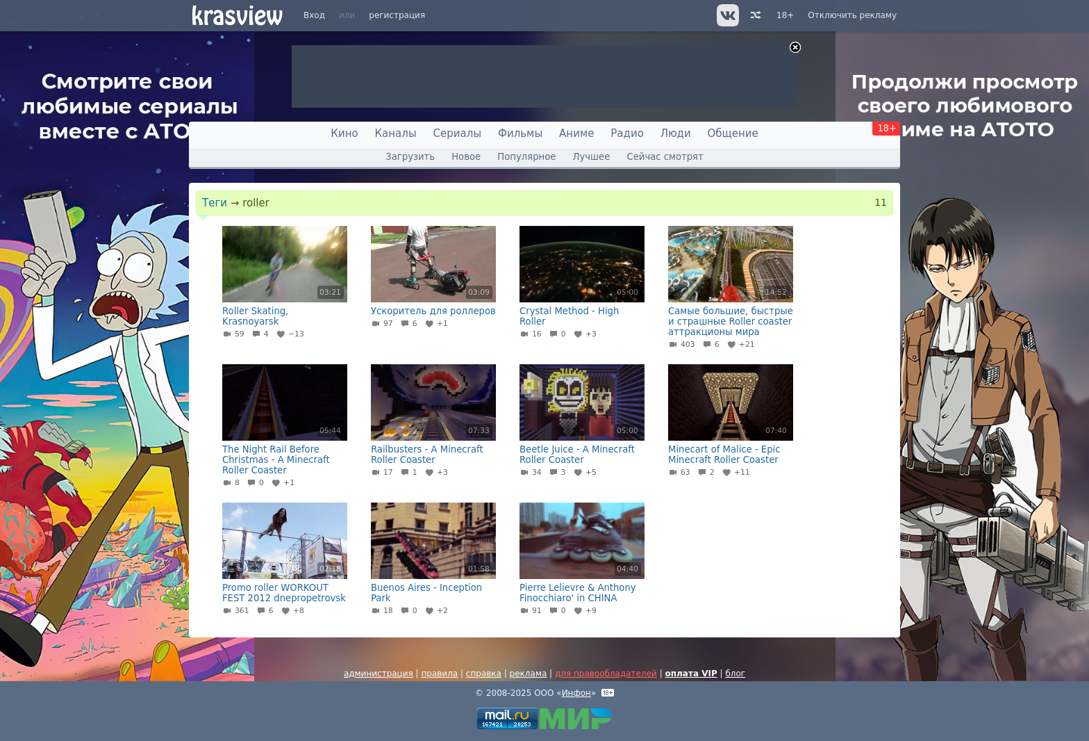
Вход (314, 15)
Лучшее (591, 157)
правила (439, 673)
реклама (528, 673)
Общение (733, 133)
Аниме (576, 133)
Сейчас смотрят (665, 157)
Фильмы (520, 133)
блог (735, 673)
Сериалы (457, 133)
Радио (627, 133)
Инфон (576, 693)
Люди (675, 133)
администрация (378, 673)
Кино (344, 133)
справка (483, 673)
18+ (785, 15)
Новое (466, 157)
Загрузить (410, 157)
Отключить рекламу (852, 15)
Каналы (395, 133)
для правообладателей (606, 673)
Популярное (526, 157)
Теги (214, 203)
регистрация (397, 15)
